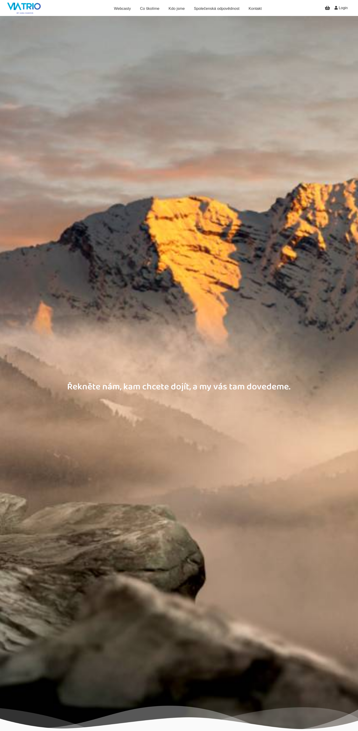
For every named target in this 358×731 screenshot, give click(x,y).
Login (341, 8)
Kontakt (255, 8)
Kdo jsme (176, 8)
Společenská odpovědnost (216, 8)
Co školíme (149, 8)
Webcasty (122, 8)
